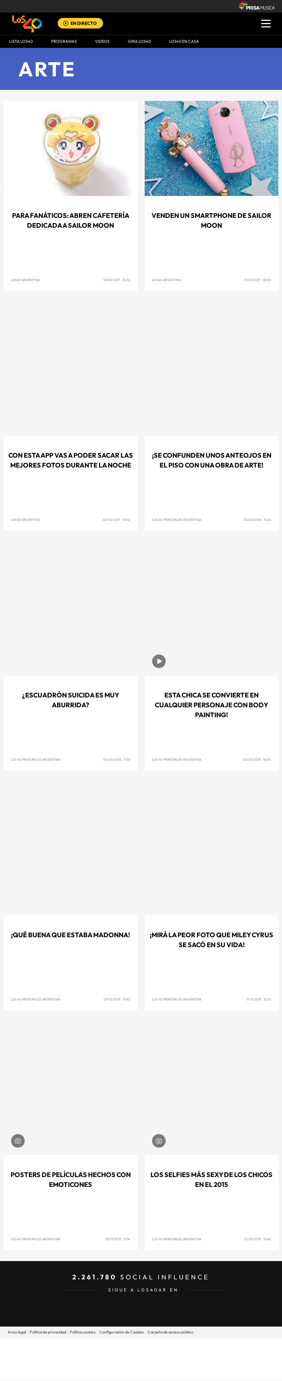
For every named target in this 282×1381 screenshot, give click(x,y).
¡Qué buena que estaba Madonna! (70, 935)
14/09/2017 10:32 (116, 280)
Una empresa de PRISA (141, 1354)
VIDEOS (102, 41)
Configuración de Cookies (121, 1332)
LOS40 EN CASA (184, 41)
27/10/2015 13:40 (257, 1239)
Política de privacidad (48, 1332)
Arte (47, 69)
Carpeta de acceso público (170, 1332)
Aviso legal (17, 1332)
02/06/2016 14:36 (257, 520)
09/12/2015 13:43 (117, 999)
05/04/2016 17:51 (116, 759)
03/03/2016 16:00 (257, 759)
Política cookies (83, 1332)
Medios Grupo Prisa (141, 1371)
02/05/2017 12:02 (116, 520)
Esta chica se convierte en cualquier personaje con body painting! (211, 705)
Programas (64, 41)
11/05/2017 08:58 (257, 280)
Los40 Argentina (25, 280)
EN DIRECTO (83, 23)
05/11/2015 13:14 (117, 1239)
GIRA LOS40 (139, 41)
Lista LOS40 (21, 41)
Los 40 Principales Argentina (176, 520)
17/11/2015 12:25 (259, 999)
